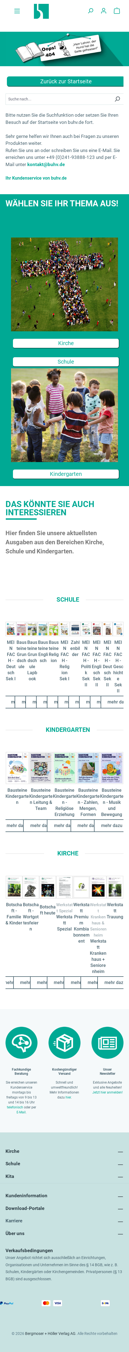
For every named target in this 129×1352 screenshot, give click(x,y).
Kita (10, 1176)
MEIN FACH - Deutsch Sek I (11, 660)
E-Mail (21, 1112)
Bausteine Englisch (43, 651)
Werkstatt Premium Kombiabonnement (81, 923)
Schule (66, 361)
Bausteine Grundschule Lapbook (32, 660)
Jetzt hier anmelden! (107, 1092)
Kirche (66, 343)
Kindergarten (66, 474)
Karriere (14, 1220)
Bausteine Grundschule (21, 654)
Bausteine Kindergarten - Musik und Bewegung (111, 802)
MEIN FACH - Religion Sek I (64, 660)
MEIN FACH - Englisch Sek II (96, 663)
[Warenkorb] (116, 11)
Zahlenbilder (75, 648)
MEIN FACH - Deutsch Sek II (107, 663)
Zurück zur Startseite (66, 81)
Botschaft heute (48, 910)
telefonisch (15, 1107)
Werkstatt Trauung (115, 910)
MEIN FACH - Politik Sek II (86, 663)
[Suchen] (90, 11)
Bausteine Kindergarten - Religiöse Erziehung (64, 802)
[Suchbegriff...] (58, 99)
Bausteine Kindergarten (17, 796)
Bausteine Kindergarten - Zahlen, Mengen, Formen (88, 802)
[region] (64, 652)
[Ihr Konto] (103, 11)
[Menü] (17, 11)
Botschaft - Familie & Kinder (14, 914)
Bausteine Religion (54, 651)
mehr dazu (41, 825)
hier (68, 1097)
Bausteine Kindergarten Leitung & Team (41, 799)
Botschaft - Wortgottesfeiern (31, 917)
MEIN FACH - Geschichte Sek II (118, 667)
